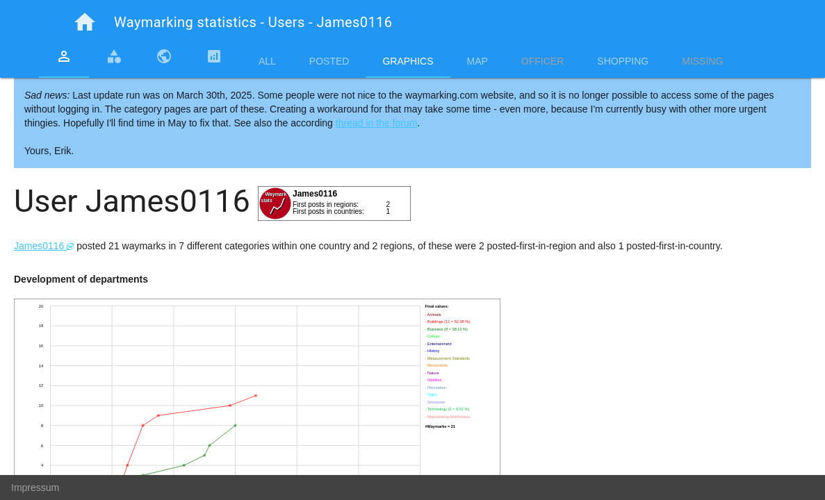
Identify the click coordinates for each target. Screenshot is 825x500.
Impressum (35, 487)
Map (477, 61)
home (84, 22)
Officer (542, 61)
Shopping (622, 61)
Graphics (408, 61)
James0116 (44, 245)
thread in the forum (377, 122)
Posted (329, 61)
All (267, 61)
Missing (702, 61)
